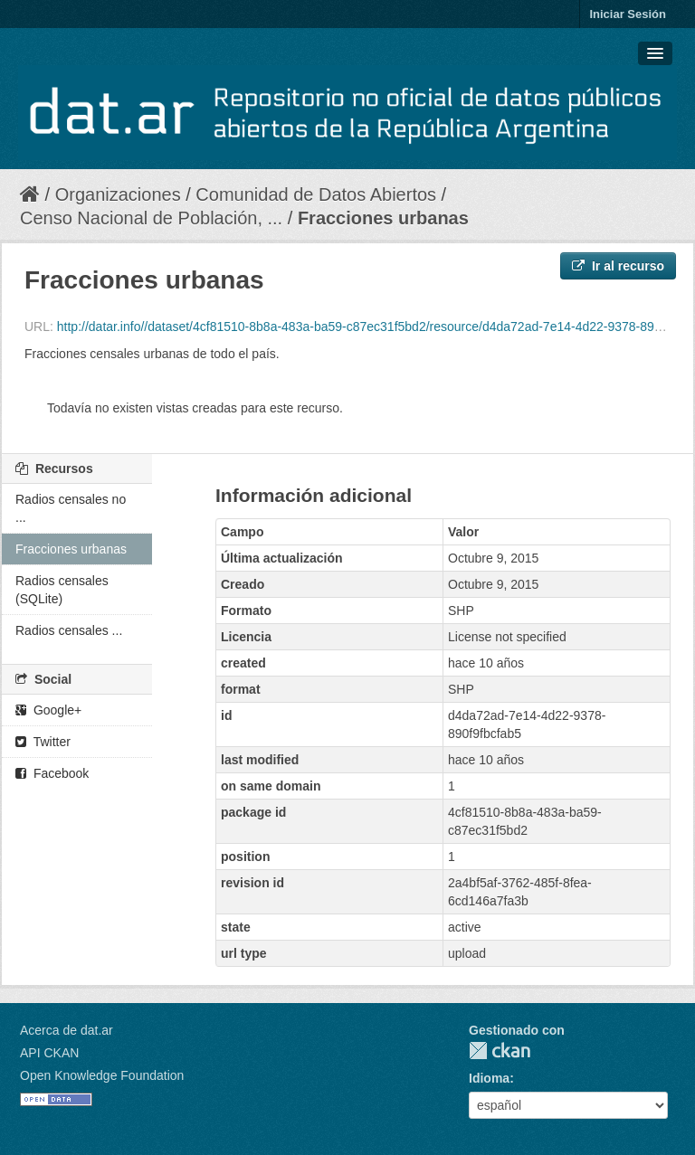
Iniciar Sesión (627, 14)
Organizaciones (118, 194)
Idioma (489, 1078)
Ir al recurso (618, 266)
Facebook (52, 773)
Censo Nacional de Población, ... (151, 218)
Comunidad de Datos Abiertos (315, 194)
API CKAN (49, 1053)
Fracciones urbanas (383, 218)
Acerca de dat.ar (66, 1030)
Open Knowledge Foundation (102, 1075)
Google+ (48, 710)
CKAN (499, 1050)
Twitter (43, 741)
